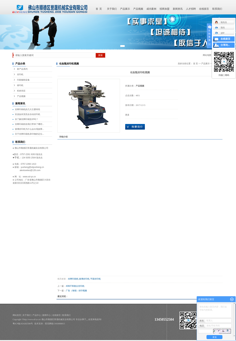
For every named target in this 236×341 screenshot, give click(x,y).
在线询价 (135, 127)
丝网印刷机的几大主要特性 (27, 109)
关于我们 (112, 9)
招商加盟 (164, 9)
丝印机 (20, 74)
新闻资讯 (178, 9)
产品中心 (36, 315)
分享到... (225, 45)
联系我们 (217, 9)
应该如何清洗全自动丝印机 (27, 114)
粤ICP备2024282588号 (23, 323)
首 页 (99, 9)
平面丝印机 (95, 279)
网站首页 (17, 315)
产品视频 (138, 9)
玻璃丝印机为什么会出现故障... (29, 129)
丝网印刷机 (73, 279)
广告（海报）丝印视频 (76, 290)
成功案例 (151, 9)
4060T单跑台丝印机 (75, 286)
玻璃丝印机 (84, 279)
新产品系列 (22, 69)
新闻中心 (46, 315)
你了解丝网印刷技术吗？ (26, 119)
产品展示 (125, 9)
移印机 (20, 85)
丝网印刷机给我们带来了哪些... (29, 124)
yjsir (219, 32)
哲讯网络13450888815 (55, 323)
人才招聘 (191, 9)
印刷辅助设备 (23, 80)
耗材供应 (21, 91)
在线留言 (204, 9)
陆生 (220, 27)
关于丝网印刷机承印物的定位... (29, 134)
